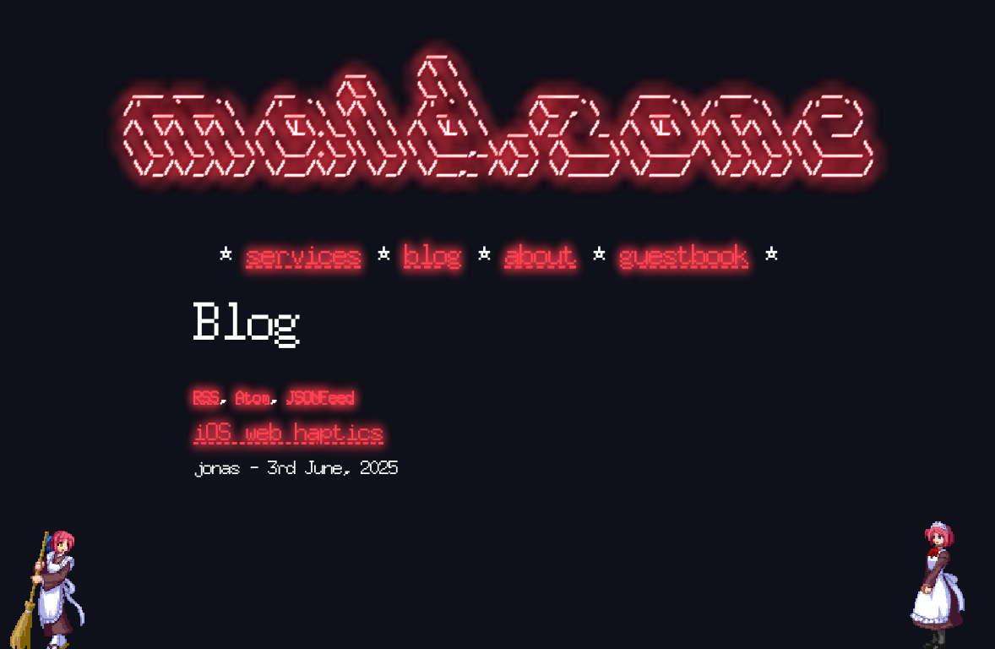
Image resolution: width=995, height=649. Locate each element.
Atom (252, 397)
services (304, 254)
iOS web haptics (288, 431)
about (541, 254)
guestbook (684, 254)
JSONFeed (320, 397)
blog (433, 254)
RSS (206, 397)
